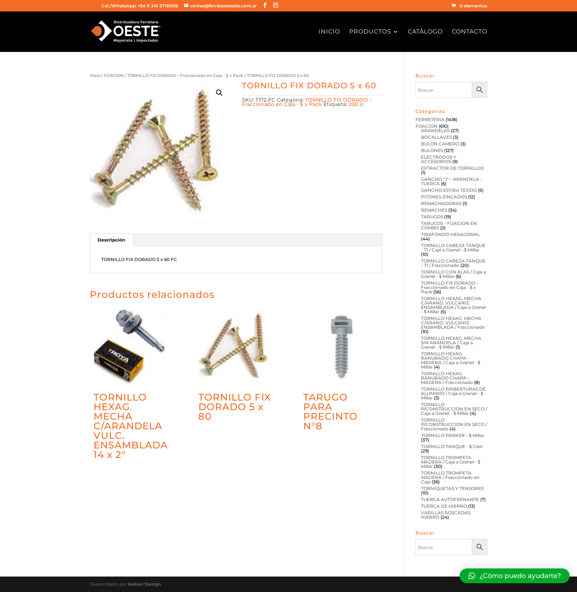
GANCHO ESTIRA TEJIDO (449, 190)
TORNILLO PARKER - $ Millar (452, 435)
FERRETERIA (430, 119)
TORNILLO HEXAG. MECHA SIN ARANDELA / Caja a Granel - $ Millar (451, 342)
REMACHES (434, 210)
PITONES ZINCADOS (444, 197)
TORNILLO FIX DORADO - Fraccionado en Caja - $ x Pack (185, 75)
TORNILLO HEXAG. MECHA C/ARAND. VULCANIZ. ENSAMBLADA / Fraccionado (453, 323)
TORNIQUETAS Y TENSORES (452, 488)
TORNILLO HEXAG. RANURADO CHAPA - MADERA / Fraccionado (447, 378)
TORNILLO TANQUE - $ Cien (452, 446)
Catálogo (425, 32)
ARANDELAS (435, 130)
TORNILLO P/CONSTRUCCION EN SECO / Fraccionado (454, 424)
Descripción (111, 240)
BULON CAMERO (440, 144)
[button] (515, 575)
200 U (356, 104)
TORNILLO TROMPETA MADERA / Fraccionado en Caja (450, 477)
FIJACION (114, 75)
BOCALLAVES (436, 137)
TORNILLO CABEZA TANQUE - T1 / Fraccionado (453, 263)
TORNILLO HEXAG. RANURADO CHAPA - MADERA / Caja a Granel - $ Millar (450, 360)
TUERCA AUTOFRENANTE (450, 499)
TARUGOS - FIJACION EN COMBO (449, 225)
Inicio (329, 32)
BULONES (432, 150)
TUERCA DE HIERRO (444, 506)
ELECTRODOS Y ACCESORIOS (438, 159)
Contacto (469, 32)
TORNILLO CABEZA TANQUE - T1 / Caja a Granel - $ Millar (453, 248)
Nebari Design (144, 584)
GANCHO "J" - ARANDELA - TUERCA (451, 181)
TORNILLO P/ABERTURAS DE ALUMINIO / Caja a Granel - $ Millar (453, 393)
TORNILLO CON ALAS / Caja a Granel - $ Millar (453, 274)
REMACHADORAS (441, 203)
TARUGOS (432, 216)
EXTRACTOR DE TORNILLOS (452, 168)
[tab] (111, 240)
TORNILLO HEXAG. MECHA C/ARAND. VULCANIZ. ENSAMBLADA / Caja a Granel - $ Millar (453, 305)
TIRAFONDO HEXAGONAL (450, 234)
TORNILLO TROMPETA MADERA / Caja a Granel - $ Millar (450, 462)
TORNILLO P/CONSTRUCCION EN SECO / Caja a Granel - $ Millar (454, 409)
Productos (370, 32)
